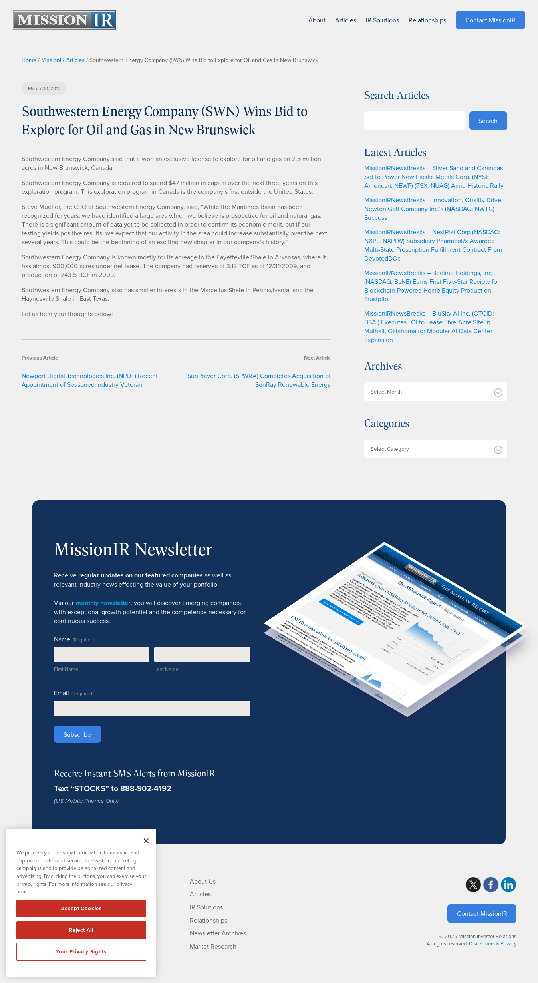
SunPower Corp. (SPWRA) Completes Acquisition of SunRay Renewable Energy (259, 380)
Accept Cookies (81, 908)
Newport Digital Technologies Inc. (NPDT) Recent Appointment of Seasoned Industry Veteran (90, 380)
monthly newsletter (103, 602)
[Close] (146, 841)
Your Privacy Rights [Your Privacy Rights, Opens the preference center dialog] (81, 951)
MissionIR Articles (63, 60)
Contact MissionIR (482, 913)
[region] (81, 903)
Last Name (166, 669)
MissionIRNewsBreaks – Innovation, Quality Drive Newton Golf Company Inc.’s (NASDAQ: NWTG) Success (432, 208)
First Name (66, 669)
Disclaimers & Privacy (492, 943)
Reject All (81, 930)
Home (29, 60)
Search (488, 120)
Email (73, 692)
